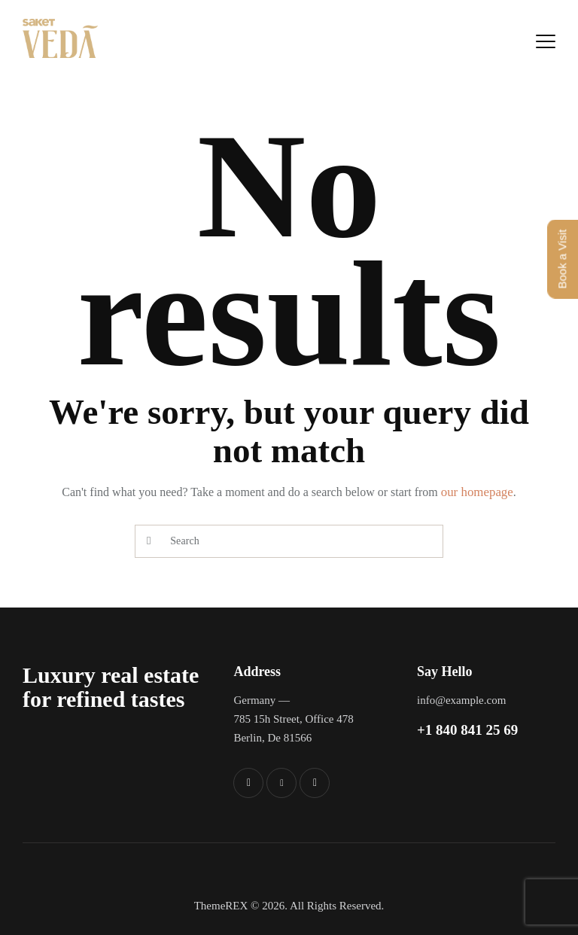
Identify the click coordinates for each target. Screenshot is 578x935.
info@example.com (461, 700)
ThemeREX (221, 906)
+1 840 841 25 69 (467, 730)
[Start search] (149, 542)
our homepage (477, 492)
